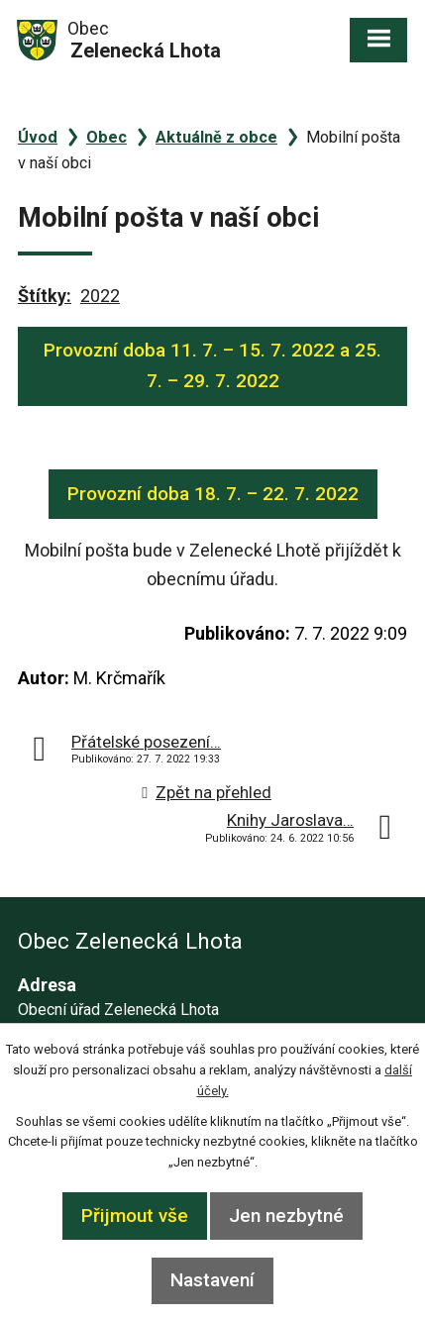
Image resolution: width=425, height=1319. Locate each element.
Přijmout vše (134, 1215)
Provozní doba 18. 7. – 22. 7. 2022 (213, 493)
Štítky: (44, 295)
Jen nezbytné (286, 1215)
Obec (106, 137)
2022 (100, 295)
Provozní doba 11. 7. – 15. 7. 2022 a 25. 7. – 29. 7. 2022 (212, 365)
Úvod (37, 137)
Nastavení (212, 1279)
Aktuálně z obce (216, 137)
